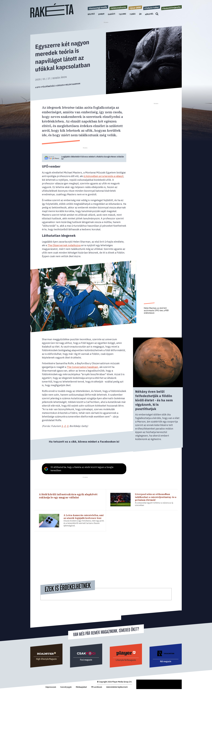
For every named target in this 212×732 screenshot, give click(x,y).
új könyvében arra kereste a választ (103, 176)
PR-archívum (96, 687)
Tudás (133, 14)
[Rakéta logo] (52, 17)
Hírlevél (149, 14)
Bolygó (91, 14)
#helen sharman (72, 84)
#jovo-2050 (135, 7)
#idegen (60, 85)
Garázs (111, 14)
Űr (140, 14)
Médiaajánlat (81, 687)
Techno (122, 14)
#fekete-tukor (151, 8)
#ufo (37, 87)
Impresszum (50, 687)
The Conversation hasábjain (82, 367)
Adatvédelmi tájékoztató (117, 687)
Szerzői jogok (66, 687)
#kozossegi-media (98, 8)
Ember (101, 14)
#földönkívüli (48, 86)
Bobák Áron (59, 77)
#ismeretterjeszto (171, 8)
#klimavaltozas (118, 8)
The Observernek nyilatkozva (64, 245)
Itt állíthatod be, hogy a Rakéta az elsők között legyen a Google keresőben (82, 469)
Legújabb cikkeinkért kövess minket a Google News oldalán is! (92, 157)
